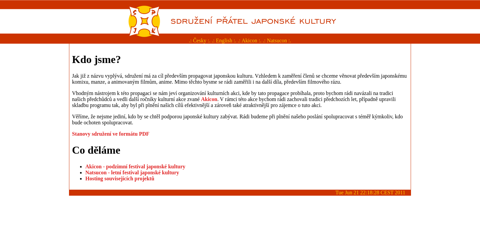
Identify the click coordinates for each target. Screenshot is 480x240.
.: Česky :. (199, 40)
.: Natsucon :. (277, 40)
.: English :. (224, 40)
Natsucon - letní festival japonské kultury (132, 172)
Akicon (209, 99)
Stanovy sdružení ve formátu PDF (110, 134)
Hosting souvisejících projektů (119, 178)
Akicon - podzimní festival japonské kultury (135, 166)
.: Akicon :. (249, 40)
